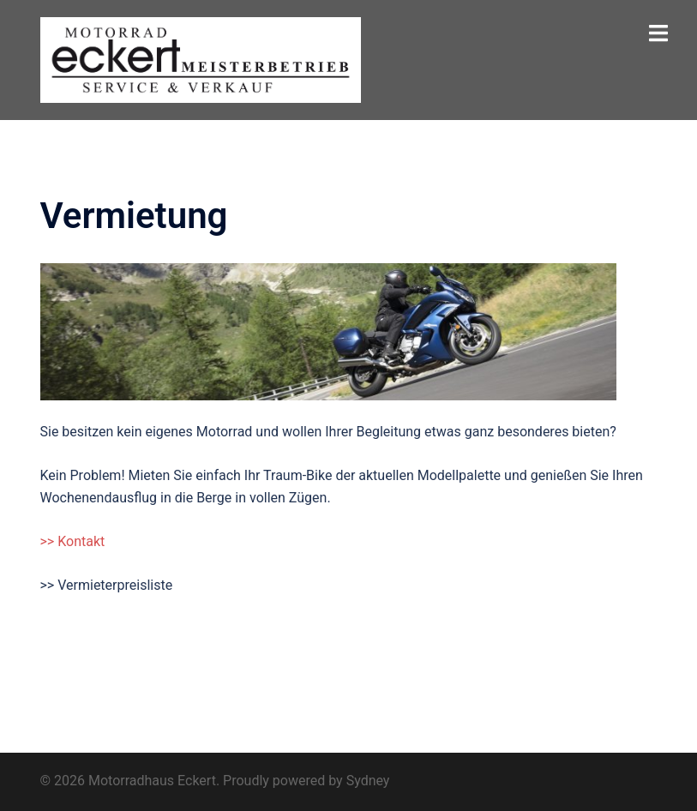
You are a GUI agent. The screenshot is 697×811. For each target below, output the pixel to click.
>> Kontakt (72, 541)
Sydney (368, 780)
